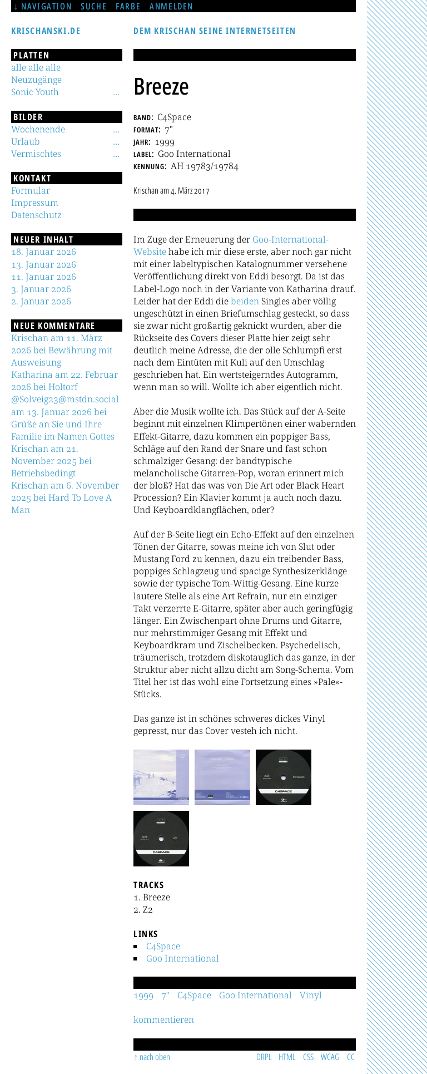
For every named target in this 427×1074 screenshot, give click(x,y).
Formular (30, 190)
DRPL (264, 1057)
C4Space (163, 946)
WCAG (330, 1057)
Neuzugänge (36, 79)
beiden (245, 301)
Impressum (34, 202)
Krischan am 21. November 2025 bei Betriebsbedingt (51, 460)
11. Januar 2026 (43, 276)
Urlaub (25, 141)
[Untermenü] (116, 92)
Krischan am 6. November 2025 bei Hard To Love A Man (65, 497)
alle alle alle (36, 67)
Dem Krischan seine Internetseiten (214, 30)
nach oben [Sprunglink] (155, 1057)
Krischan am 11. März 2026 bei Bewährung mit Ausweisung (61, 350)
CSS (308, 1057)
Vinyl (311, 995)
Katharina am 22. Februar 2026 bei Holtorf (64, 380)
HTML (287, 1057)
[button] (161, 777)
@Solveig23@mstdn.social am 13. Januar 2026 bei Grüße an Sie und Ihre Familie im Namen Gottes (65, 417)
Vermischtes (36, 153)
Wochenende (38, 129)
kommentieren (163, 1019)
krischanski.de (46, 30)
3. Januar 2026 (41, 289)
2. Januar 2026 (41, 301)
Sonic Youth (35, 92)
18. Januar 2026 (43, 251)
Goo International (182, 958)
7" (165, 995)
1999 (143, 995)
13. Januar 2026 (43, 264)
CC (351, 1057)
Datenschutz (36, 215)
